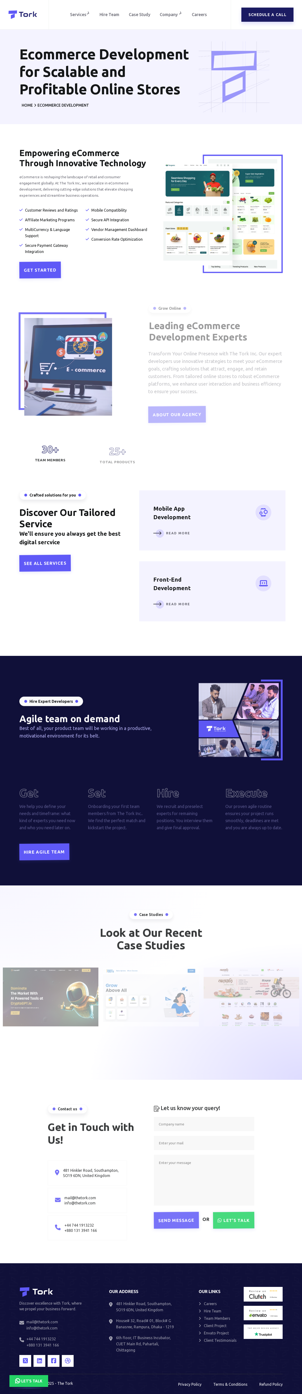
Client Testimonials (218, 1340)
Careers (200, 14)
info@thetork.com (42, 1328)
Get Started (38, 270)
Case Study (139, 14)
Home (27, 105)
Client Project (212, 1326)
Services (79, 14)
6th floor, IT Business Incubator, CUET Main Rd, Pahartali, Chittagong (143, 1344)
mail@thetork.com (42, 1322)
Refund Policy (271, 1384)
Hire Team (109, 14)
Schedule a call (267, 15)
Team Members (214, 1318)
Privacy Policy (189, 1384)
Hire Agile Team (44, 851)
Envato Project (214, 1333)
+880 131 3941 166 (42, 1345)
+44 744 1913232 (41, 1339)
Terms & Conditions (230, 1384)
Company (172, 14)
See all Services (45, 563)
